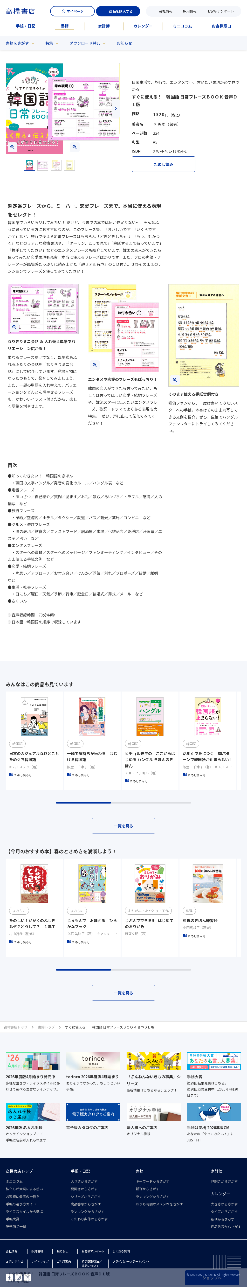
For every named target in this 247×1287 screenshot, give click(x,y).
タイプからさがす (224, 1211)
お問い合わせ (14, 1261)
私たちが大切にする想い (24, 1188)
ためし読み (163, 164)
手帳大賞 (12, 1219)
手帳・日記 (25, 26)
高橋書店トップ (19, 1171)
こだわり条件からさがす (89, 1219)
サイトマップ (40, 1261)
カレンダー (143, 26)
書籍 (65, 26)
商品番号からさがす (86, 1204)
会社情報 (165, 11)
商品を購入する (118, 11)
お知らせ (124, 43)
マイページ (73, 11)
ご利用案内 (63, 1261)
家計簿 (104, 26)
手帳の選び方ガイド (21, 1204)
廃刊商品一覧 (16, 1226)
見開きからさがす (84, 1188)
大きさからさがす (84, 1181)
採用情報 (190, 11)
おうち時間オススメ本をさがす (159, 1204)
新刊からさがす (147, 1188)
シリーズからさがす (86, 1196)
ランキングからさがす (87, 1211)
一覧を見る (123, 826)
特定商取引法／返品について (92, 1263)
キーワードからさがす (153, 1181)
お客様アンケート (220, 11)
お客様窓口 (221, 26)
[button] (10, 108)
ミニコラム (182, 26)
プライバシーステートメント (131, 1261)
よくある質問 (121, 1251)
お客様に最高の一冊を (23, 1196)
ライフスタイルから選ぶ (24, 1211)
